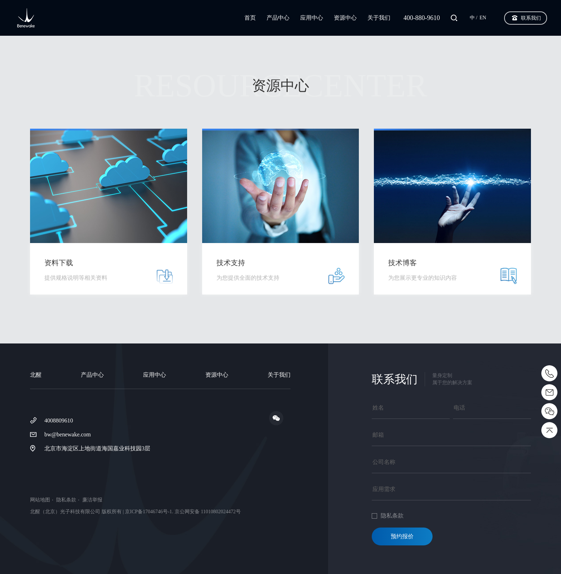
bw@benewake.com (67, 434)
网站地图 (40, 500)
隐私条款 (66, 500)
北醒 (36, 375)
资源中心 (345, 18)
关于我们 (378, 18)
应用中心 (311, 18)
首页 (250, 18)
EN (482, 17)
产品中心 (278, 18)
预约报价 (402, 536)
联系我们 (531, 18)
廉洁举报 (92, 500)
